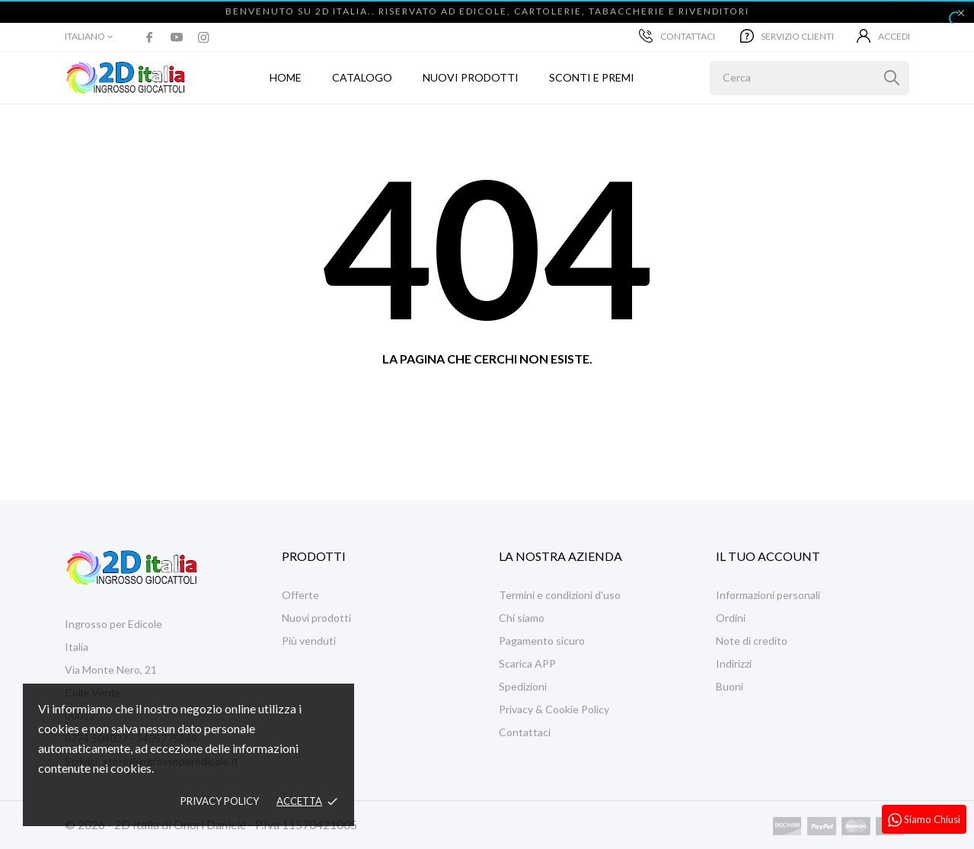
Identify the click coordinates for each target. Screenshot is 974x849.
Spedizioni (523, 686)
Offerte (300, 594)
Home (286, 77)
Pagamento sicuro (542, 640)
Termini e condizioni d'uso (560, 594)
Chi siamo (521, 617)
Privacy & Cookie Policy (554, 709)
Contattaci (677, 36)
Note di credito (751, 640)
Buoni (729, 686)
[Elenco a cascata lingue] (90, 36)
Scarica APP (527, 663)
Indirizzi (734, 663)
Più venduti (309, 640)
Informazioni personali (768, 594)
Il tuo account (768, 556)
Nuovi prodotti (471, 77)
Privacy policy (219, 801)
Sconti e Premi (591, 77)
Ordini (731, 617)
